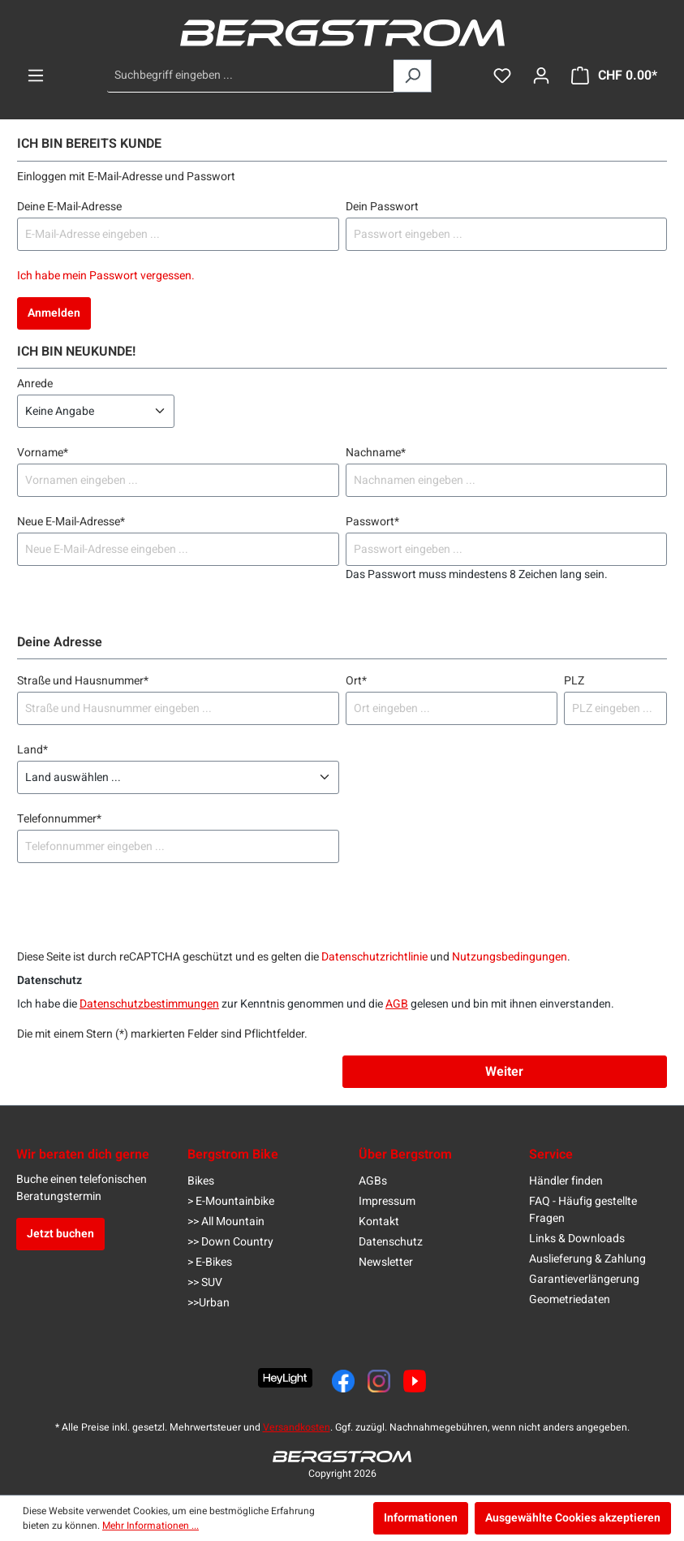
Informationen (421, 1517)
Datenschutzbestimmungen (149, 1003)
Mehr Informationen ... (150, 1525)
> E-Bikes (209, 1262)
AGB (396, 1003)
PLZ (574, 680)
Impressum (387, 1201)
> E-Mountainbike (230, 1201)
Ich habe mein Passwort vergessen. (106, 275)
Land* (32, 749)
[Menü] (35, 76)
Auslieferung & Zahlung (587, 1258)
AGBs (373, 1180)
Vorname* (42, 452)
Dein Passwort (382, 206)
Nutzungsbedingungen (509, 956)
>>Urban (208, 1302)
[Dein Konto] (541, 76)
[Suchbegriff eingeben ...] (250, 76)
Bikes (200, 1180)
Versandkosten (296, 1427)
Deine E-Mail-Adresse (69, 206)
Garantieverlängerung (584, 1279)
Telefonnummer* (59, 818)
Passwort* (372, 521)
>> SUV (204, 1282)
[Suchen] (413, 76)
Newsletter (386, 1262)
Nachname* (376, 452)
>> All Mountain (226, 1221)
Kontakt (379, 1221)
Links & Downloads (577, 1238)
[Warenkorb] (614, 76)
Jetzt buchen (60, 1233)
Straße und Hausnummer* (82, 680)
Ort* (356, 680)
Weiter (504, 1071)
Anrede (35, 383)
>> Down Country (230, 1241)
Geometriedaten (569, 1299)
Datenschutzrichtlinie (374, 956)
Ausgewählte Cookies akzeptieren (572, 1517)
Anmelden (54, 313)
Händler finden (566, 1180)
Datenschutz (391, 1241)
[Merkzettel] (502, 76)
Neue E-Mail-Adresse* (71, 521)
